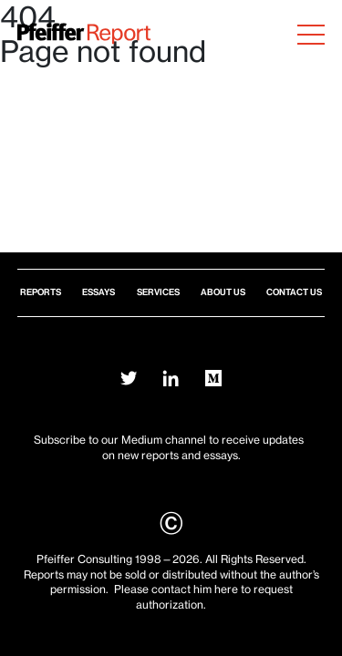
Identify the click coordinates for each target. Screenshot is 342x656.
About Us (223, 292)
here (226, 589)
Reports (40, 292)
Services (158, 292)
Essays (98, 292)
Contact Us (294, 292)
